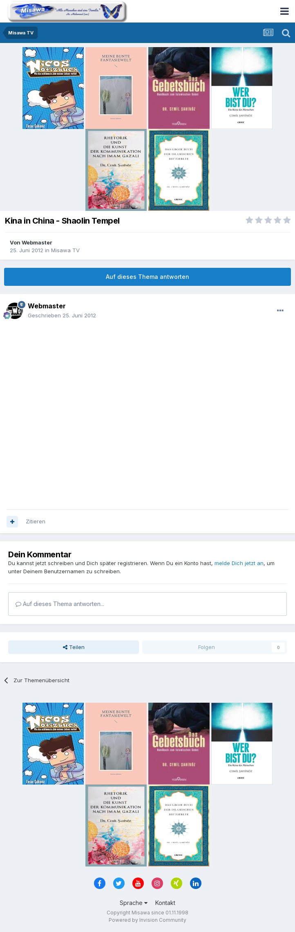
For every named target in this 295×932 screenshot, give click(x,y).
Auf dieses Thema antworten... (60, 603)
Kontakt (165, 902)
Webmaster (37, 242)
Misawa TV (65, 250)
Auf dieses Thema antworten (147, 276)
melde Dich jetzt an (239, 563)
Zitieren (35, 521)
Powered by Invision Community (147, 920)
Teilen (74, 647)
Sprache (134, 902)
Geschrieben (62, 315)
